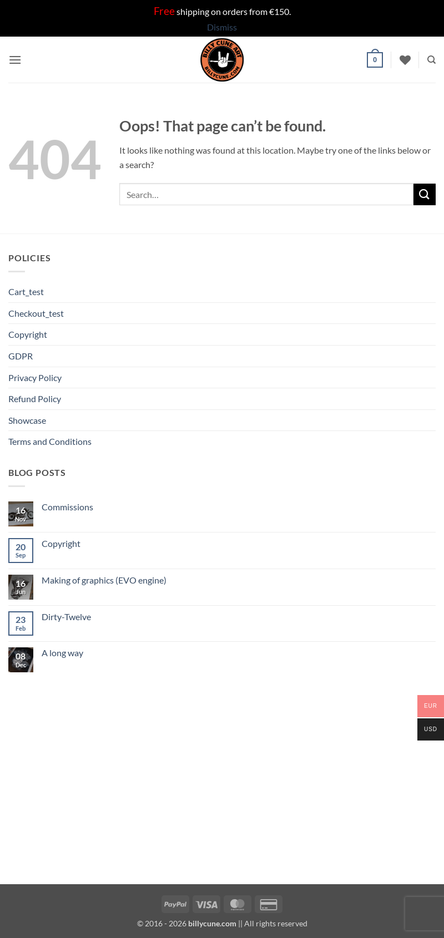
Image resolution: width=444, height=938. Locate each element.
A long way (62, 652)
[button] (15, 59)
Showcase (27, 420)
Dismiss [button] (222, 27)
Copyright (27, 334)
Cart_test (26, 291)
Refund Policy (34, 398)
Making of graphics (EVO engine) (104, 580)
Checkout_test (36, 313)
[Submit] (424, 194)
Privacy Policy (35, 377)
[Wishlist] (405, 60)
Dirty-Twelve (66, 616)
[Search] (431, 59)
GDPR (20, 356)
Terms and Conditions (50, 441)
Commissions (67, 506)
